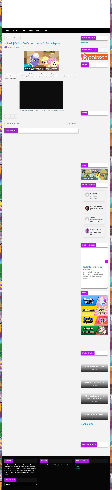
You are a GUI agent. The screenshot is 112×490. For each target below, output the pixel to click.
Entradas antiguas (71, 123)
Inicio (8, 30)
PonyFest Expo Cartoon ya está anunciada (92, 268)
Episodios (16, 30)
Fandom (38, 30)
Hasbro (6, 474)
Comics (24, 30)
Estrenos (8, 38)
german (92, 217)
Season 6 (16, 38)
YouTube (77, 468)
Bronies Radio (84, 44)
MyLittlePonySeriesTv (57, 111)
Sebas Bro (66, 465)
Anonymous (93, 193)
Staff (45, 30)
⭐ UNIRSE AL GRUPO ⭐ (88, 178)
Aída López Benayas (96, 206)
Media (31, 30)
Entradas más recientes (13, 123)
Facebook (77, 465)
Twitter (77, 466)
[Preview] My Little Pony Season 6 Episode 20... (33, 111)
